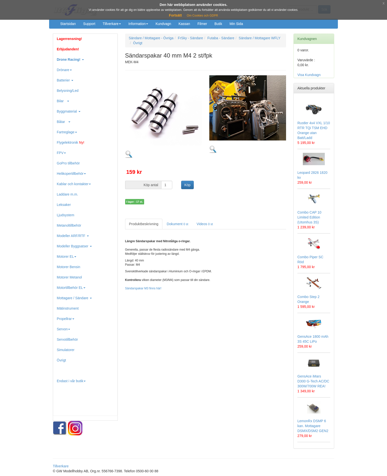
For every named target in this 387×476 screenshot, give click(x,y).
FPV (61, 153)
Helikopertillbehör (71, 174)
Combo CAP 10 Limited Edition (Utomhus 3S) (309, 217)
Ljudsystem (65, 215)
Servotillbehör (67, 339)
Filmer (202, 24)
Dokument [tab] (177, 224)
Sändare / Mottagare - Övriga (151, 38)
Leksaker (64, 205)
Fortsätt (175, 15)
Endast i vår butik (71, 381)
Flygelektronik (70, 142)
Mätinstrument (68, 308)
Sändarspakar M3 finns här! (143, 288)
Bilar (63, 101)
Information (138, 24)
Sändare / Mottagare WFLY (259, 38)
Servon (63, 329)
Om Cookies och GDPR (202, 15)
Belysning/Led (67, 91)
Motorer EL (66, 256)
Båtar (63, 122)
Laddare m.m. (67, 194)
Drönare (64, 70)
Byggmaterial (68, 111)
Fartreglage (67, 132)
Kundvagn (163, 24)
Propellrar (65, 319)
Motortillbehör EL (71, 288)
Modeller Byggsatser (74, 246)
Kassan (184, 24)
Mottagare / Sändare (74, 298)
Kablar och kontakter (74, 184)
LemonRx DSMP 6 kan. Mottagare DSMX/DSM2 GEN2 (312, 426)
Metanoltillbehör (69, 225)
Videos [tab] (205, 224)
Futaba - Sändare (220, 38)
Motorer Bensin (68, 267)
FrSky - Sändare (190, 38)
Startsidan (68, 24)
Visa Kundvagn (309, 75)
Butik (218, 24)
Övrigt (61, 360)
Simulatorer (66, 350)
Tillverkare (112, 24)
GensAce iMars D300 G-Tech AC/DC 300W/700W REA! (313, 381)
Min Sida (236, 24)
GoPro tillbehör (68, 163)
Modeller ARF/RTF (73, 236)
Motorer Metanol (69, 277)
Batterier (65, 80)
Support (89, 24)
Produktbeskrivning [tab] (143, 224)
